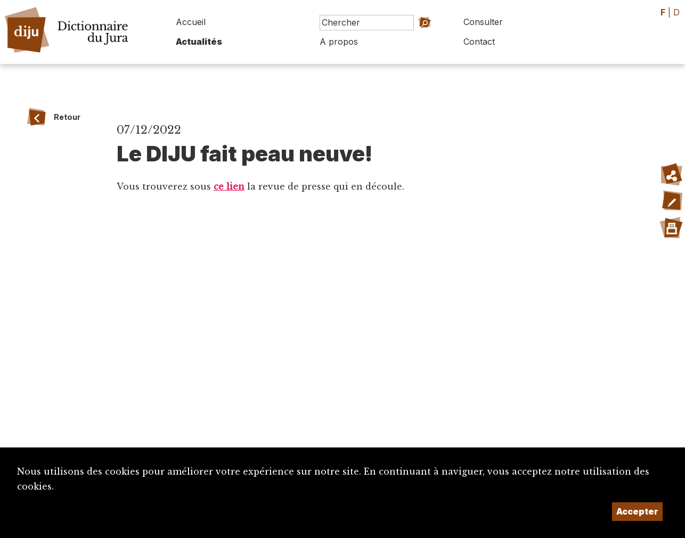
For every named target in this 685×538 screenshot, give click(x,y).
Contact (479, 41)
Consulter (483, 22)
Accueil (191, 22)
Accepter (637, 511)
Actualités (199, 41)
